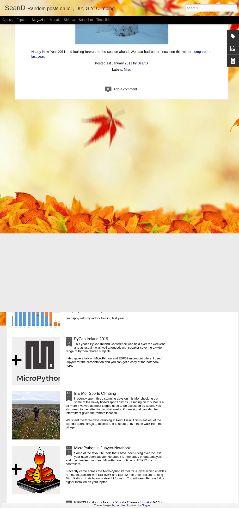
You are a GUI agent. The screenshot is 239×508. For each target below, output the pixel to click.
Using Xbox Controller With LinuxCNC (39, 191)
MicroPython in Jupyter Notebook (102, 448)
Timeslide (103, 20)
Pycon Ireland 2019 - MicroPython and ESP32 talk (117, 230)
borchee (120, 505)
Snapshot (86, 20)
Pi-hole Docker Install (95, 189)
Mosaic (55, 20)
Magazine (39, 20)
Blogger (145, 505)
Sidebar (69, 20)
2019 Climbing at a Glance (97, 284)
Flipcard (23, 20)
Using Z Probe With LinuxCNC (150, 191)
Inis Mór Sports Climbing (95, 393)
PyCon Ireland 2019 (91, 339)
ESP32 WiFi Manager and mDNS (208, 191)
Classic (7, 20)
